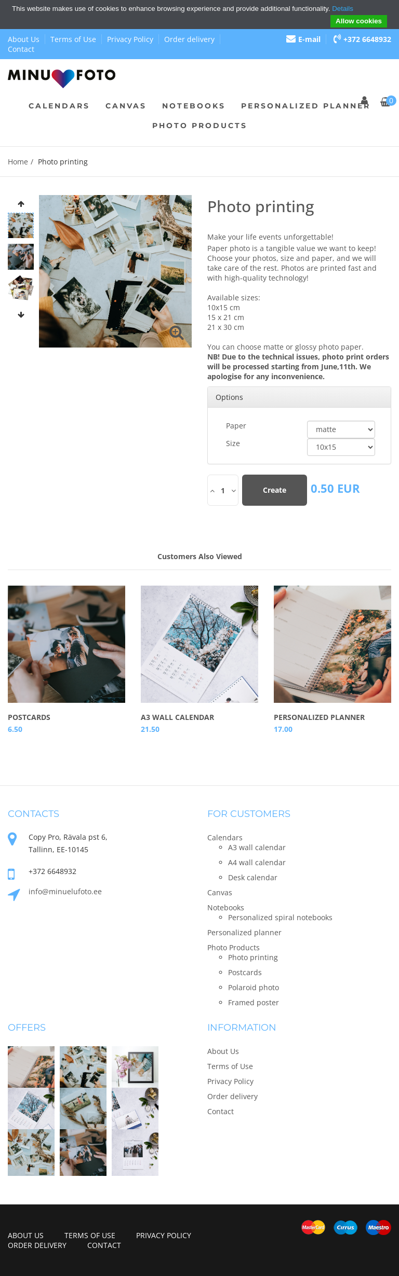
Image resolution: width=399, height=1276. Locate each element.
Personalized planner (305, 105)
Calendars (59, 105)
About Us (23, 39)
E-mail (303, 39)
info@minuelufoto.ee (65, 891)
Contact (21, 49)
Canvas (126, 105)
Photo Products (199, 125)
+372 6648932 (362, 39)
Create (274, 490)
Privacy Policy (130, 39)
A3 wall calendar (177, 717)
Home (18, 162)
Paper (236, 426)
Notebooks (193, 105)
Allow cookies (359, 21)
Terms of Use (73, 39)
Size (233, 443)
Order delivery (189, 39)
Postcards (29, 717)
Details (342, 8)
